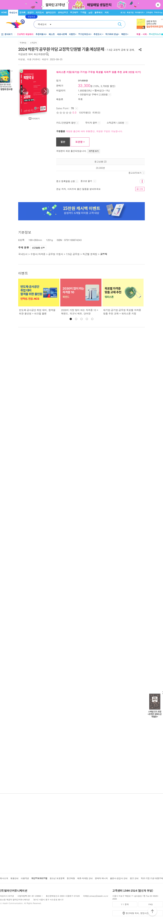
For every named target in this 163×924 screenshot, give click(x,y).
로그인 (122, 12)
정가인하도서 (84, 34)
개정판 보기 (94, 151)
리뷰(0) (96, 112)
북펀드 (124, 34)
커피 (107, 12)
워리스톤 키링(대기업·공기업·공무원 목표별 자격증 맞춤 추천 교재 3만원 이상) (98, 72)
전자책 (22, 12)
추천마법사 (41, 34)
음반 (90, 12)
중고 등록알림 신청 (67, 181)
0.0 (74, 112)
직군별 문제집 (89, 254)
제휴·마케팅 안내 (85, 878)
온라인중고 (63, 12)
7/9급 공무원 (72, 254)
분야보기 (8, 34)
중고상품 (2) (100, 161)
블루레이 (98, 12)
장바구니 (158, 12)
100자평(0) (85, 112)
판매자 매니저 (101, 878)
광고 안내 (134, 878)
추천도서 (98, 34)
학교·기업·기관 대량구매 (152, 878)
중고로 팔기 (88, 181)
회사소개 (4, 878)
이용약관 (25, 878)
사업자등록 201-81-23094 (29, 896)
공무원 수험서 (55, 254)
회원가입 (130, 12)
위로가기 (152, 912)
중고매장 (74, 12)
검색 (119, 24)
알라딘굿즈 (51, 12)
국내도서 (13, 12)
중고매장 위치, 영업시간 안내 (139, 913)
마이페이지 (139, 12)
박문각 (45, 59)
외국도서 (40, 12)
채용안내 (14, 878)
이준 (29, 59)
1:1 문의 (125, 904)
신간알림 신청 (38, 247)
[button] (71, 319)
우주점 (83, 12)
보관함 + (80, 141)
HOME (4, 12)
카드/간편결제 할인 (67, 122)
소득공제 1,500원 (117, 122)
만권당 (31, 12)
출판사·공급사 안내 (118, 878)
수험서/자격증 (37, 254)
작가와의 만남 (111, 34)
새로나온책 (62, 34)
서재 (145, 34)
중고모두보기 (137, 172)
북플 (138, 34)
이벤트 (72, 34)
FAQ (150, 904)
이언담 (21, 59)
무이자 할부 (92, 122)
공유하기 (140, 49)
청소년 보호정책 (57, 878)
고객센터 (149, 12)
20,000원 (100, 167)
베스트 (52, 34)
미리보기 (36, 118)
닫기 (158, 5)
